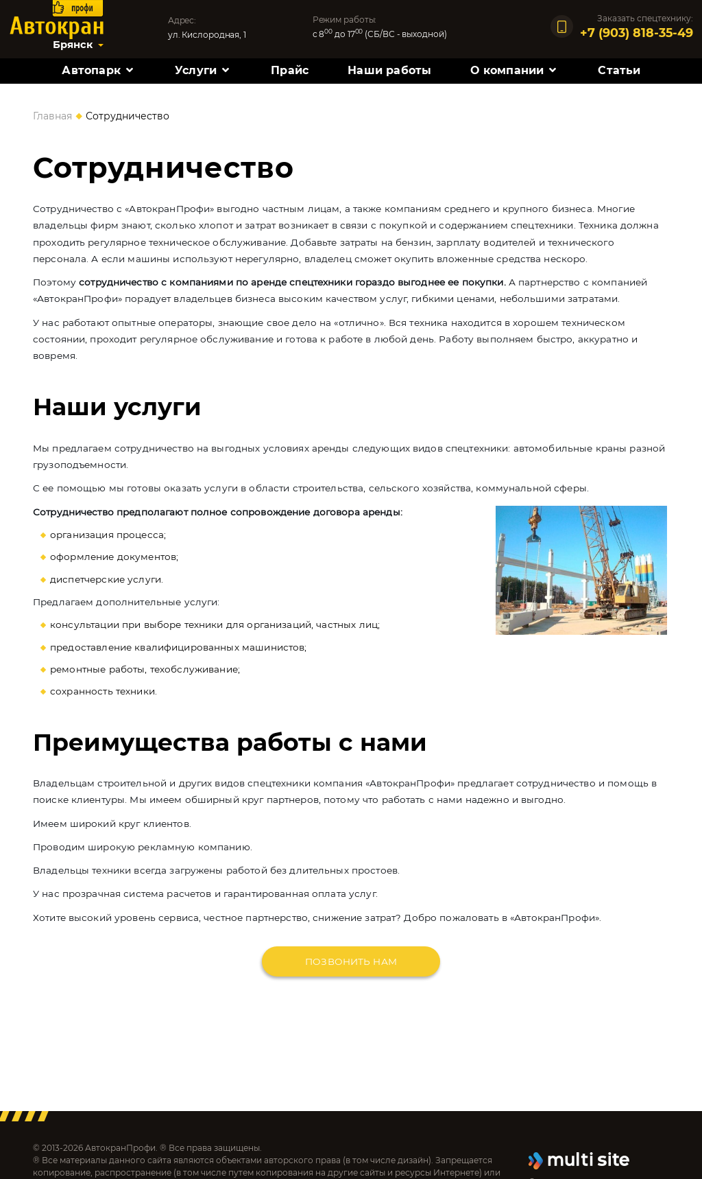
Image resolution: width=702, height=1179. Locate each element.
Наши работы (389, 70)
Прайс (289, 70)
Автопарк (91, 70)
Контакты (351, 99)
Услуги (196, 70)
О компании (507, 70)
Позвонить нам (351, 961)
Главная (52, 116)
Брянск (73, 44)
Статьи (619, 70)
